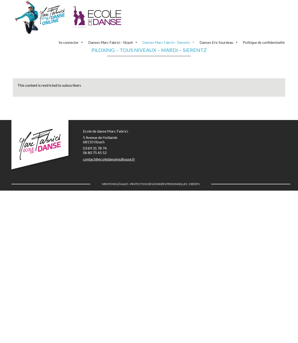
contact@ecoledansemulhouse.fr (109, 159)
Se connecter (71, 42)
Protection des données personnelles (158, 184)
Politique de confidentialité (264, 42)
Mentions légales (115, 184)
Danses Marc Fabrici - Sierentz (168, 42)
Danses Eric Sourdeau (219, 42)
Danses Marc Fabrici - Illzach (113, 42)
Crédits (194, 184)
